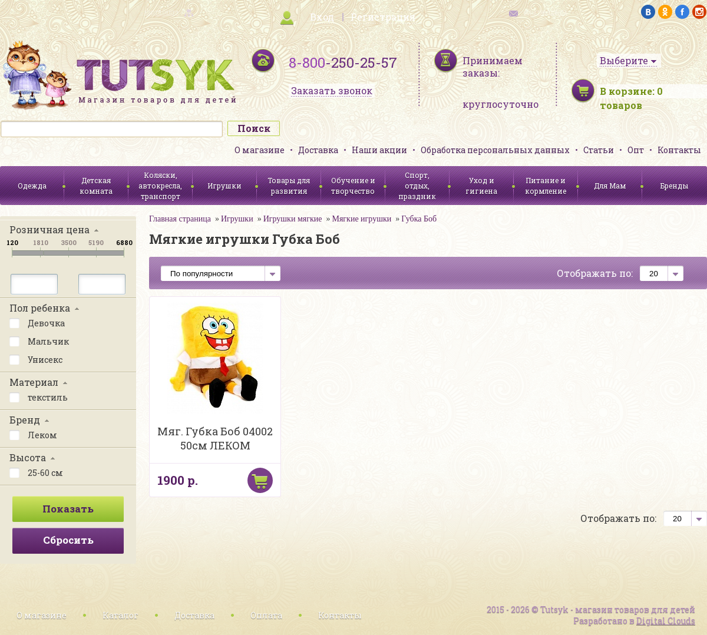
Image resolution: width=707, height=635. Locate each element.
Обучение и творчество (353, 186)
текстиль (38, 396)
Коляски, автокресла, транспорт (160, 185)
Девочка (37, 322)
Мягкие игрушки (361, 218)
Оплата (266, 615)
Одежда (32, 185)
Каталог (120, 615)
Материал (33, 382)
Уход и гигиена (481, 186)
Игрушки (224, 185)
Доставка (318, 150)
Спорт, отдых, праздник (417, 185)
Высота (27, 457)
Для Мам (610, 185)
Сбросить (68, 540)
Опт (635, 150)
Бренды (674, 185)
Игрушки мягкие (292, 218)
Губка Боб (419, 218)
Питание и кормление (545, 186)
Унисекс (35, 358)
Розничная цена (49, 229)
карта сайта (161, 12)
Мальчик (39, 340)
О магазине (259, 150)
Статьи (598, 150)
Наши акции (379, 150)
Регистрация (383, 17)
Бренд (24, 420)
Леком (33, 434)
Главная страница (180, 218)
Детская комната (96, 186)
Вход (322, 17)
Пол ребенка (39, 308)
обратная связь (545, 12)
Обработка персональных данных (495, 150)
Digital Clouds (665, 620)
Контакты (679, 150)
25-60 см (36, 471)
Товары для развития (288, 186)
